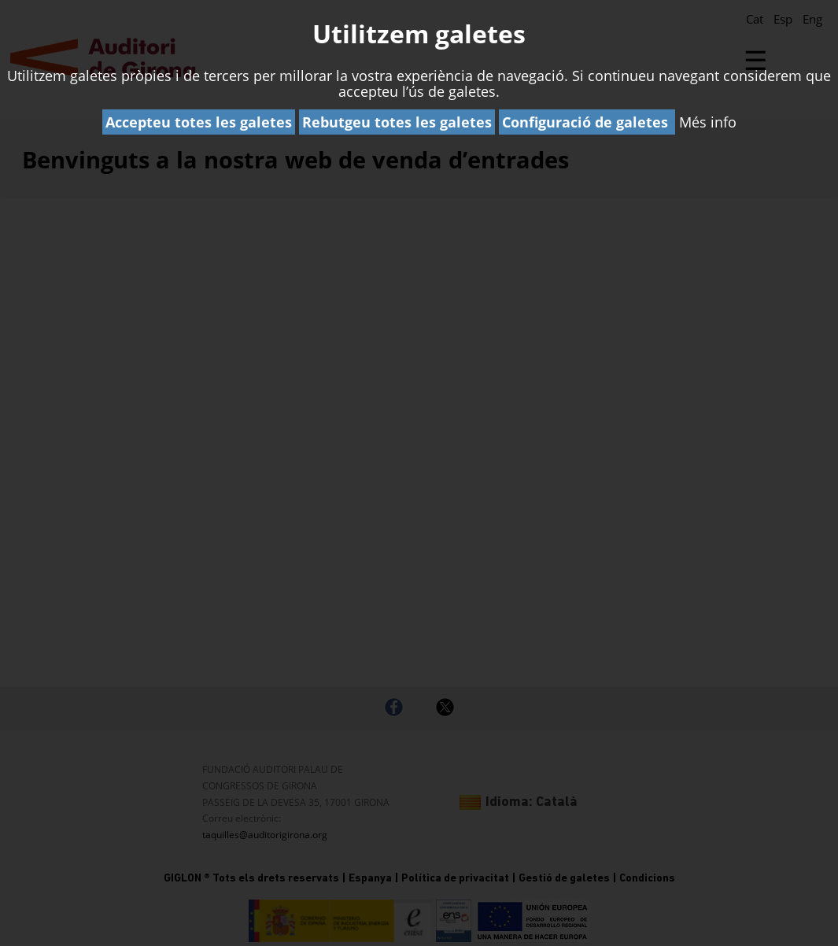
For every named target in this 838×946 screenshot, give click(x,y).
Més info (707, 122)
